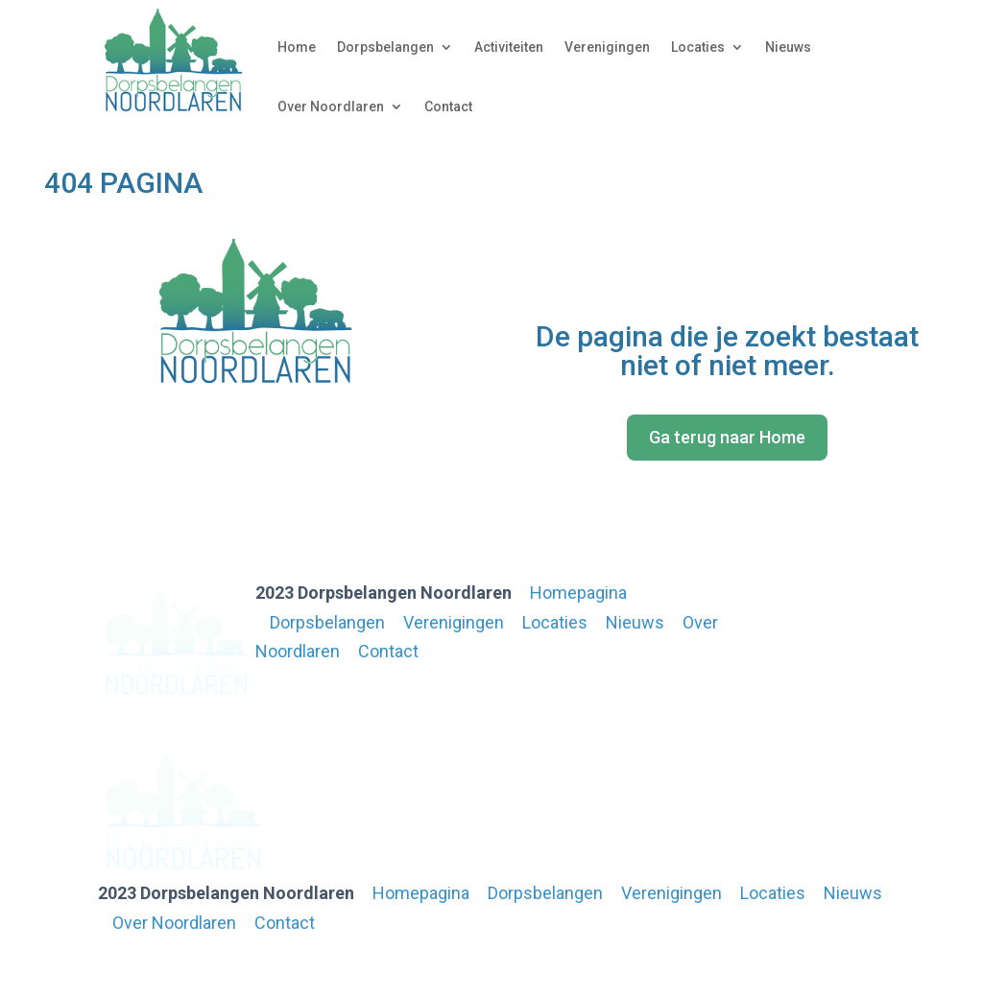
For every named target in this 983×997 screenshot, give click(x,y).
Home (296, 47)
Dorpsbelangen (385, 47)
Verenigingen (607, 47)
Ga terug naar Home (727, 437)
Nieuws (788, 47)
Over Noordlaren (330, 106)
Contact (448, 106)
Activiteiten (508, 47)
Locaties (698, 47)
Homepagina (578, 592)
